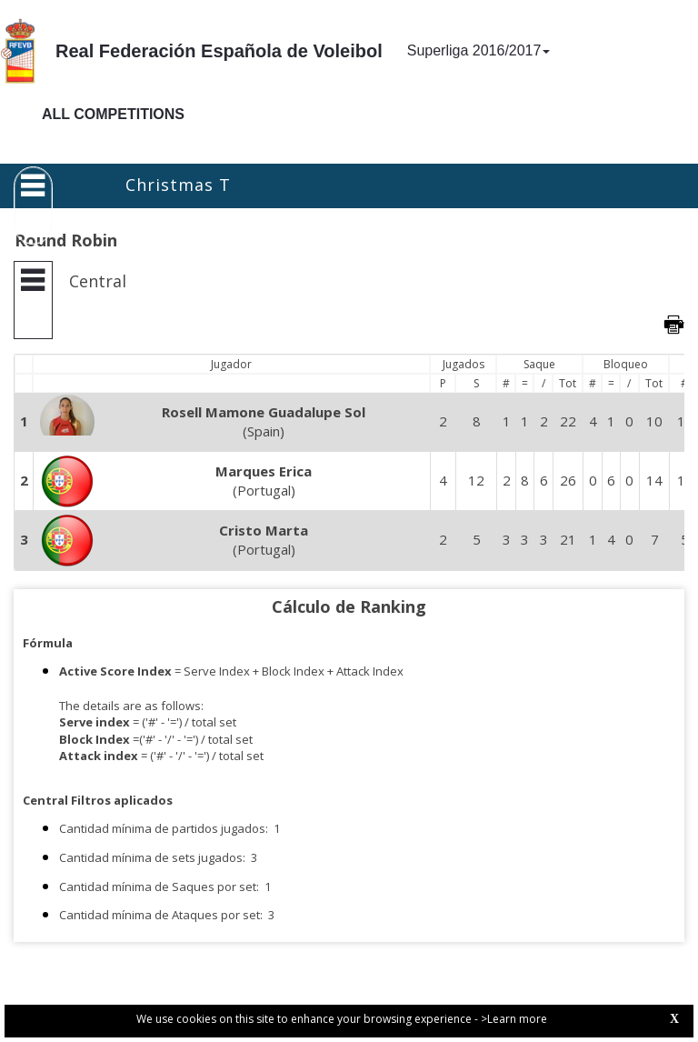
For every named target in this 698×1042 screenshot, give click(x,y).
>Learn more (514, 1019)
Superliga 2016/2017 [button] (479, 50)
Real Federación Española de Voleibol (219, 51)
